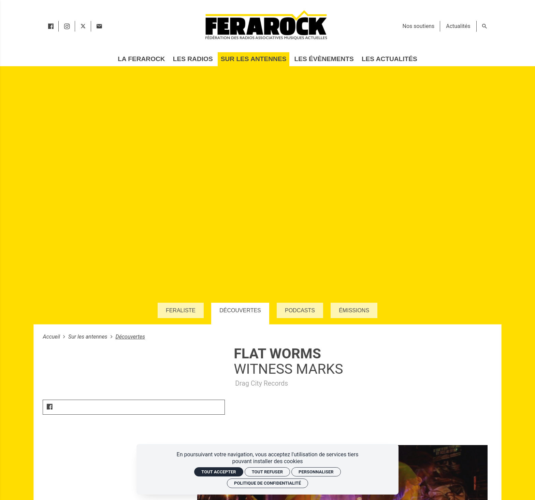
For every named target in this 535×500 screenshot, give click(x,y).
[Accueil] (265, 24)
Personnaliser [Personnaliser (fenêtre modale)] (316, 471)
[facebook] (51, 26)
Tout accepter (218, 471)
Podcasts (300, 310)
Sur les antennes (88, 336)
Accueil (52, 336)
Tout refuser (267, 471)
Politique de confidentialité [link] (267, 483)
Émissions (354, 310)
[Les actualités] (389, 59)
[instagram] (67, 26)
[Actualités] (458, 26)
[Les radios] (193, 59)
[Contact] (99, 26)
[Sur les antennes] (253, 59)
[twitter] (83, 26)
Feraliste (181, 310)
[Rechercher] (484, 26)
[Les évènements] (324, 59)
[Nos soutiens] (418, 26)
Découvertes (240, 310)
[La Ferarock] (141, 59)
